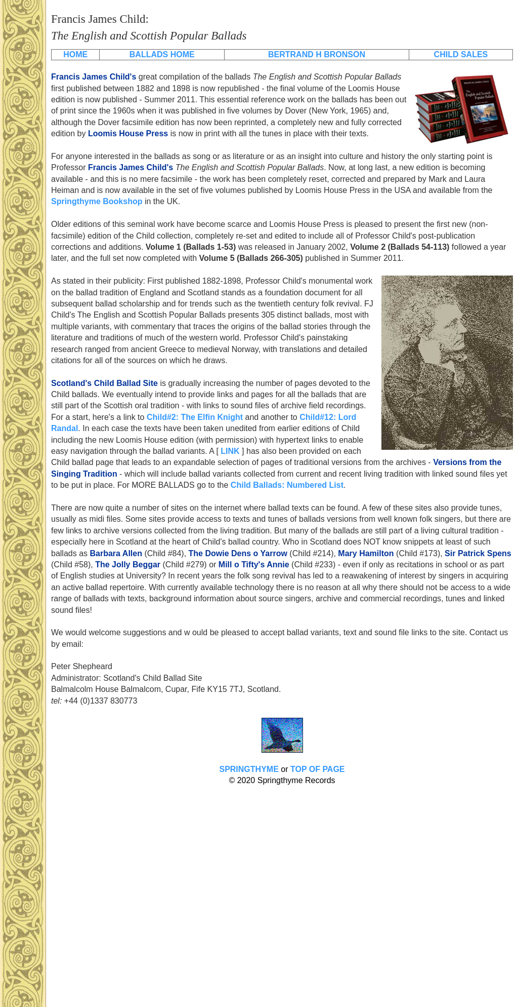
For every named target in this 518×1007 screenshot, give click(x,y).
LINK (230, 451)
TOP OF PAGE (317, 769)
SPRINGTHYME (248, 769)
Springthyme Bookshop (96, 201)
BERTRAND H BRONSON (316, 54)
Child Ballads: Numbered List (287, 485)
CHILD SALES (461, 54)
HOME (75, 54)
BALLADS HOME (162, 54)
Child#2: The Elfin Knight (195, 417)
